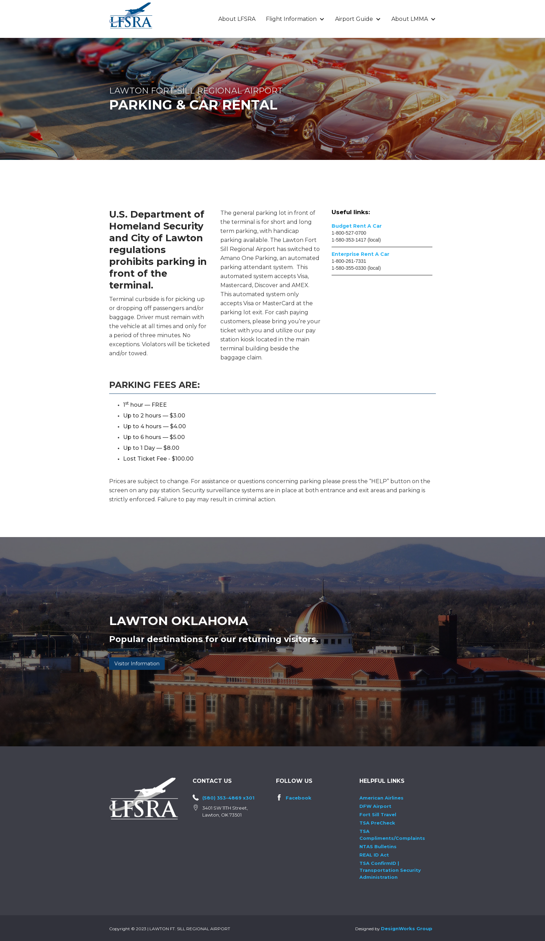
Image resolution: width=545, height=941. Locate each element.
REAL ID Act (374, 855)
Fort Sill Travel (377, 814)
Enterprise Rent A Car (360, 254)
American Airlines (381, 798)
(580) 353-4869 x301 (228, 798)
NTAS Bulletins (378, 846)
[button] (295, 19)
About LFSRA (236, 19)
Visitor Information (137, 663)
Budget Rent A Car (357, 226)
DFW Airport (375, 806)
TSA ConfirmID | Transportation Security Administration (390, 870)
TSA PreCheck (377, 823)
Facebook (298, 798)
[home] (130, 15)
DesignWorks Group (406, 928)
